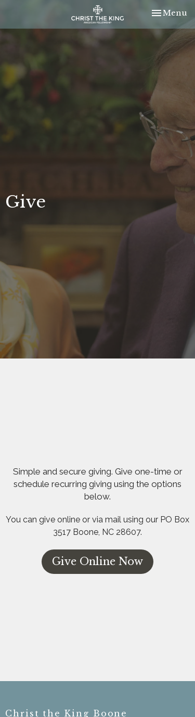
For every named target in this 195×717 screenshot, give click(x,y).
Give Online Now (97, 561)
